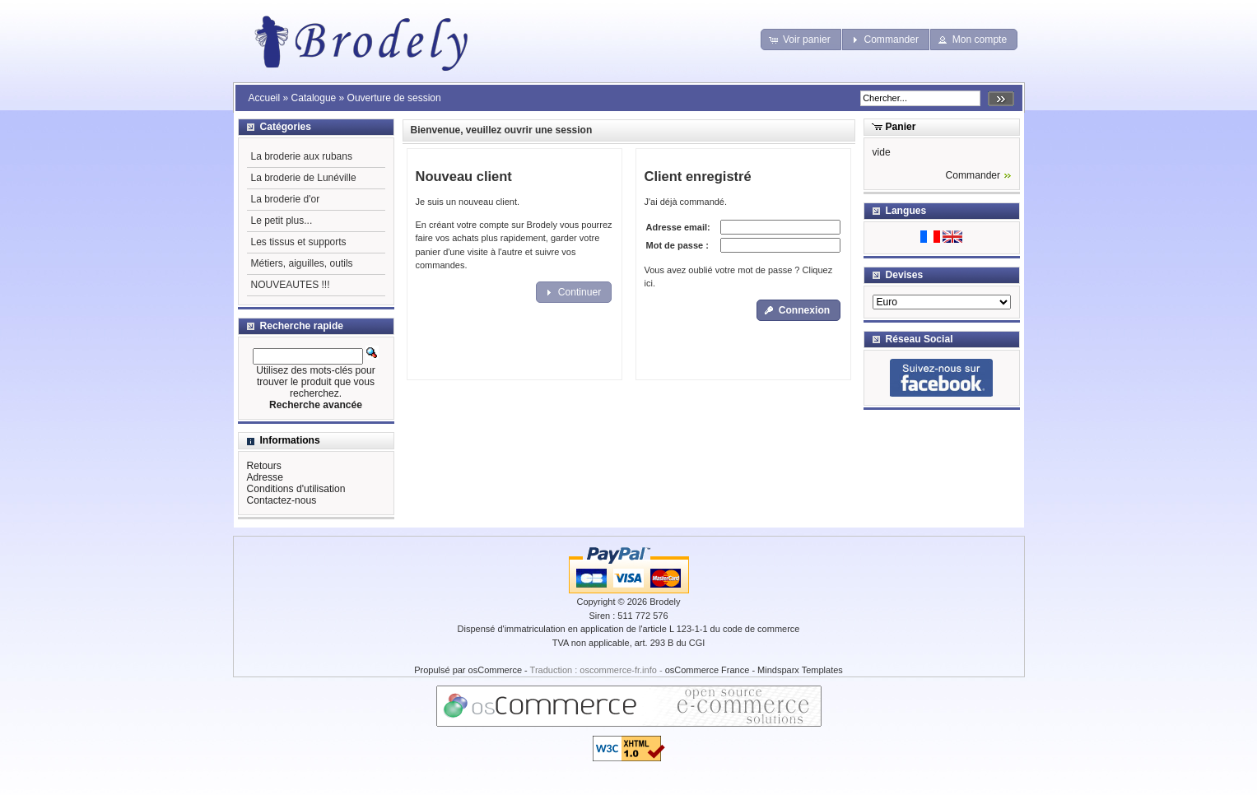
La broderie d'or (285, 199)
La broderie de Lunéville (303, 178)
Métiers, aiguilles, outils (302, 263)
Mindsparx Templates (800, 670)
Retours (264, 466)
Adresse (265, 477)
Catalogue (314, 98)
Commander (973, 175)
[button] (800, 39)
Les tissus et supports (299, 242)
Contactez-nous (282, 500)
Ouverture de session (394, 98)
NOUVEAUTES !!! (290, 285)
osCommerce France (707, 670)
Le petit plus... (282, 220)
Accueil (265, 98)
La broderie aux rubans (301, 156)
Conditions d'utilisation (296, 489)
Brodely (664, 602)
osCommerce (495, 670)
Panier (901, 126)
